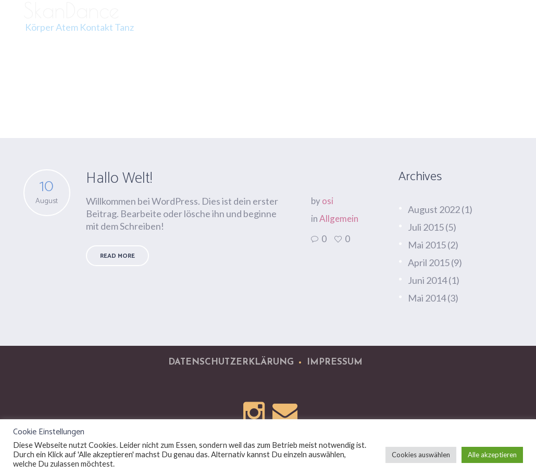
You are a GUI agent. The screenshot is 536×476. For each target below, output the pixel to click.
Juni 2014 (427, 280)
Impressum (335, 362)
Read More (117, 256)
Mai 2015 (427, 244)
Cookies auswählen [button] (421, 454)
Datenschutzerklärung (231, 362)
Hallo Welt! (119, 178)
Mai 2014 (427, 298)
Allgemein (338, 218)
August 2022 (434, 209)
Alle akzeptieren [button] (492, 454)
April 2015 (429, 262)
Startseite (445, 112)
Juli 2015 (426, 227)
